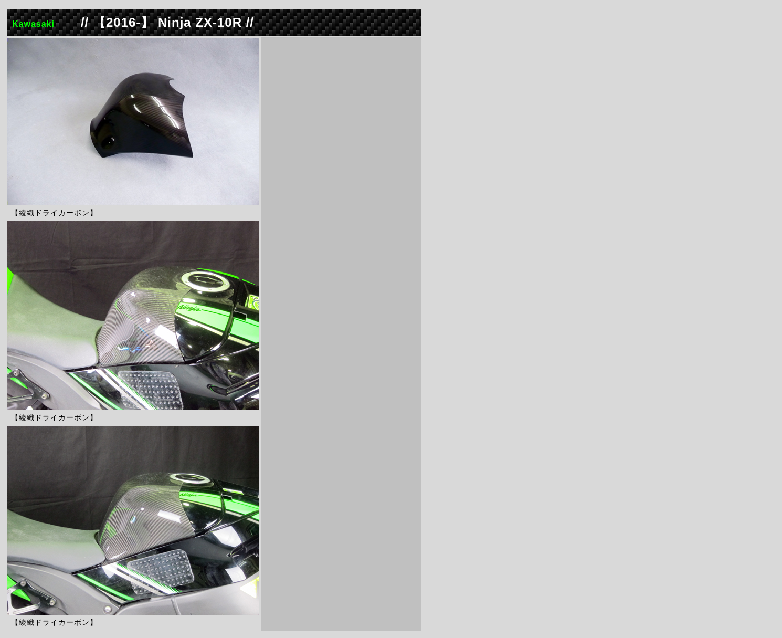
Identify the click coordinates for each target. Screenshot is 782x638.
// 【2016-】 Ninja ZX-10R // (167, 22)
